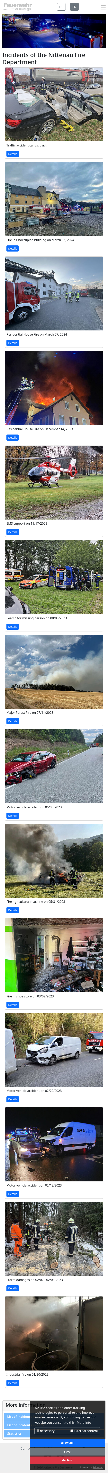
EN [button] (75, 7)
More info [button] (84, 1422)
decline (67, 1460)
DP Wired (98, 1467)
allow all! (67, 1443)
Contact (26, 1448)
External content (84, 1431)
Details (12, 154)
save (67, 1451)
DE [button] (62, 7)
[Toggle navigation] (103, 7)
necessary (46, 1431)
